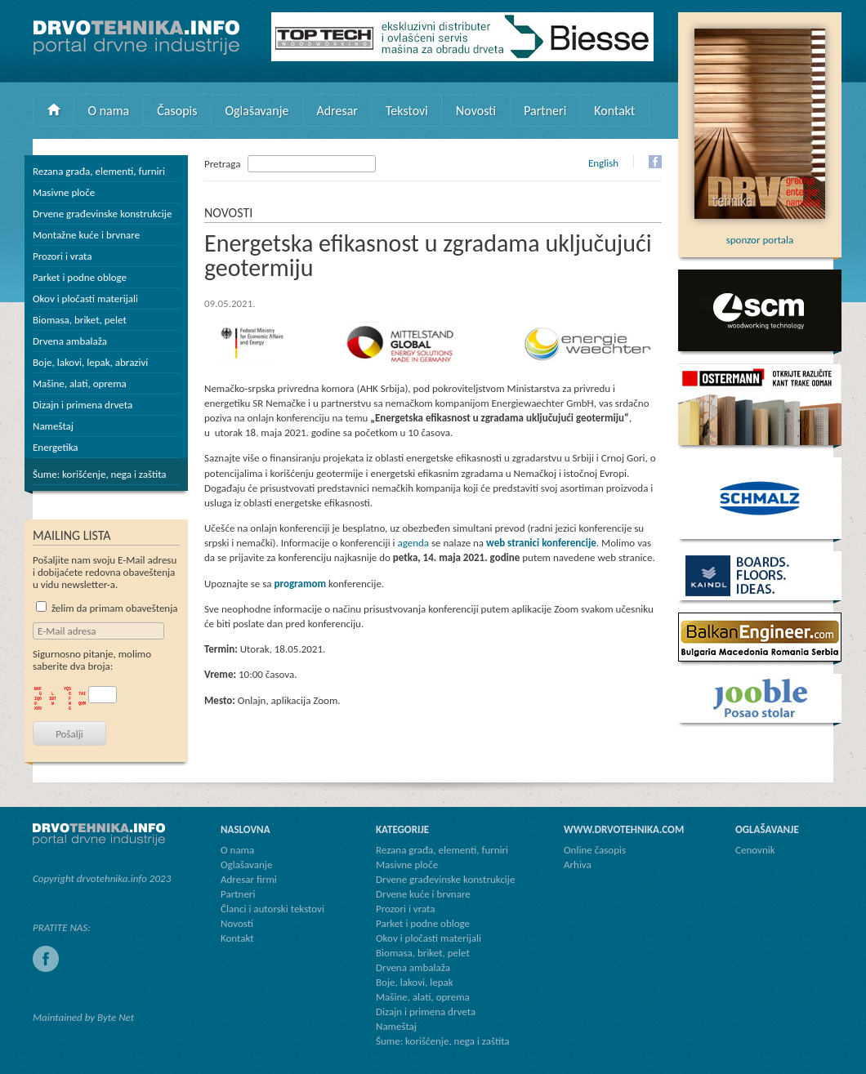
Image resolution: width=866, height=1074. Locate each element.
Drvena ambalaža (70, 341)
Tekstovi (407, 110)
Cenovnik (755, 850)
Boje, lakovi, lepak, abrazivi (90, 362)
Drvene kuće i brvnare (423, 894)
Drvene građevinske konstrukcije (102, 213)
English (603, 163)
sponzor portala (759, 233)
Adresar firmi (249, 879)
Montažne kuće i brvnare (86, 235)
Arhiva (577, 864)
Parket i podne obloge (80, 277)
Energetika (55, 447)
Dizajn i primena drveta (82, 405)
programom (300, 583)
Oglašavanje (256, 110)
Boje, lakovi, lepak (414, 982)
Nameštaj (53, 426)
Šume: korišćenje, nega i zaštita (100, 474)
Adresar (337, 110)
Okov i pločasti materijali (85, 298)
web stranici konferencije (541, 543)
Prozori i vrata (62, 256)
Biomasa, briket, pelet (80, 320)
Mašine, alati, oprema (80, 383)
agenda (414, 543)
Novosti (476, 110)
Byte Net (115, 1017)
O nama (109, 110)
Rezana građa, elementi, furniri (99, 171)
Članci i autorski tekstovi (272, 908)
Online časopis (595, 850)
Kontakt (614, 110)
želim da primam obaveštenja (107, 608)
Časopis (177, 110)
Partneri (545, 110)
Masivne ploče (64, 192)
